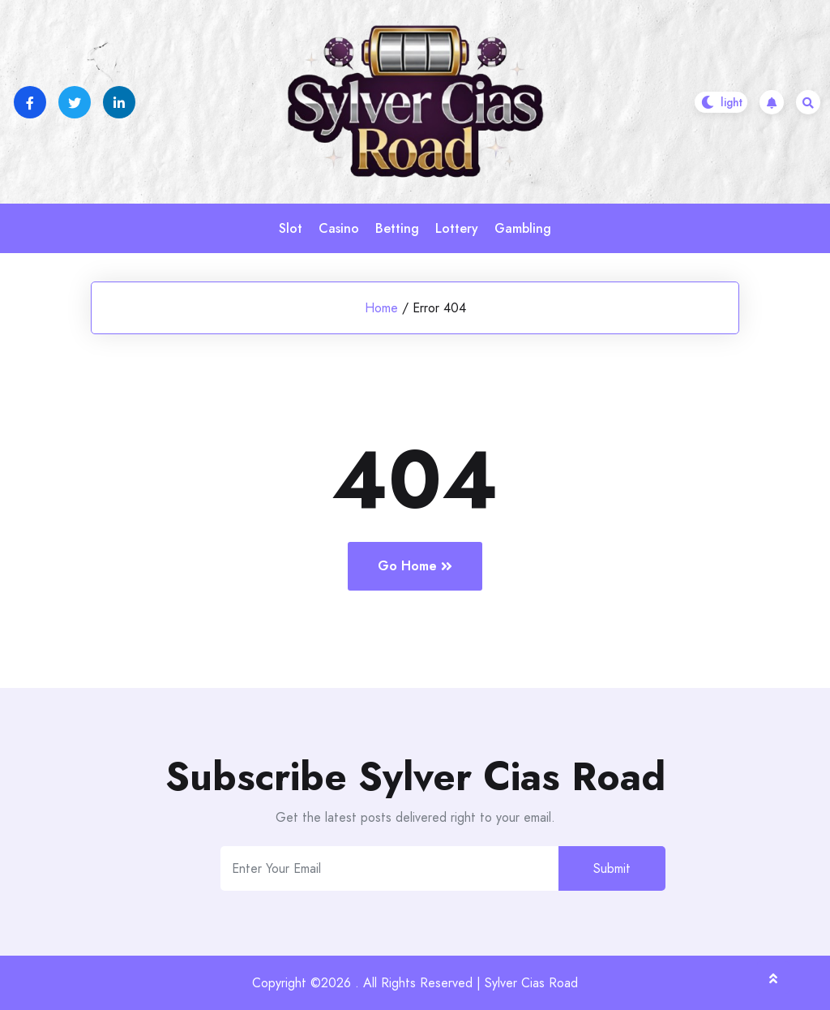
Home (381, 308)
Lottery (456, 228)
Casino (339, 228)
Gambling (522, 228)
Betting (397, 228)
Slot (290, 228)
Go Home (415, 566)
